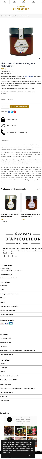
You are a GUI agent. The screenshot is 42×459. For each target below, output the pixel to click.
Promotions (3, 346)
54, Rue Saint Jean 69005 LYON (8, 278)
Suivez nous (4, 413)
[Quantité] (5, 107)
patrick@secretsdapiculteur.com (13, 270)
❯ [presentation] (40, 189)
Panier (2, 289)
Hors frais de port (6, 73)
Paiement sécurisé (7, 320)
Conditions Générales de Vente (9, 376)
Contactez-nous (4, 400)
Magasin (2, 372)
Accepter (30, 455)
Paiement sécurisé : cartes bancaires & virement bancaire (17, 350)
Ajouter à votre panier (19, 107)
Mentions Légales (5, 384)
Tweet (12, 112)
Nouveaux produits (5, 338)
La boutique (3, 367)
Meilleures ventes (5, 342)
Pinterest (14, 112)
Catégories (4, 1)
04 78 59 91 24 (6, 268)
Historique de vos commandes (9, 294)
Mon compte (33, 1)
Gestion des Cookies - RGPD (8, 380)
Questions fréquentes (6, 354)
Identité (2, 302)
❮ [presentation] (37, 189)
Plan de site (3, 396)
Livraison (3, 363)
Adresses (3, 298)
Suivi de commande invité (7, 310)
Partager (9, 112)
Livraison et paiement (6, 314)
